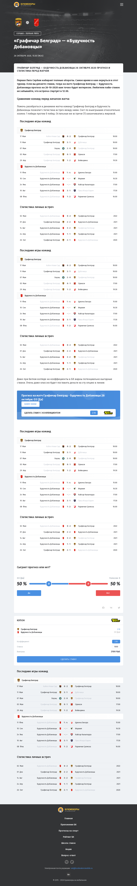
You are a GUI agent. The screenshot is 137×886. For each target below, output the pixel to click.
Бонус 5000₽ (30, 404)
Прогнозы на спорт (68, 831)
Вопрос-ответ (68, 855)
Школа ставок (68, 843)
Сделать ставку (69, 659)
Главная (69, 818)
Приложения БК (68, 824)
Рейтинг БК (68, 837)
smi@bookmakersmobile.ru (82, 868)
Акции (68, 849)
